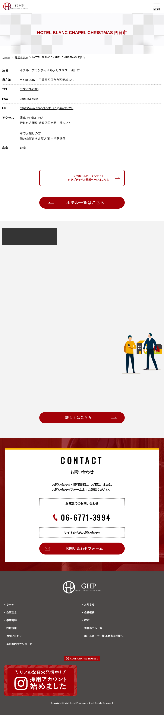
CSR (86, 620)
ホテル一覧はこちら (85, 203)
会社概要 (89, 612)
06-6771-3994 (82, 517)
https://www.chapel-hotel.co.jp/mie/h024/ (46, 108)
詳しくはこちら (78, 417)
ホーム (6, 57)
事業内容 (11, 620)
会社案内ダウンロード (19, 644)
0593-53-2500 (29, 89)
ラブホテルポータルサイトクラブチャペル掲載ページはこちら (88, 178)
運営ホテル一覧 (93, 628)
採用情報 (11, 628)
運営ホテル (21, 57)
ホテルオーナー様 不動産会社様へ (103, 636)
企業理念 (11, 612)
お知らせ (89, 604)
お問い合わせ (14, 636)
